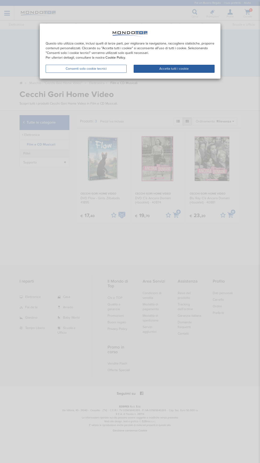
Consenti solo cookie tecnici (86, 69)
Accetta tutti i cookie (174, 69)
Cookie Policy (115, 58)
